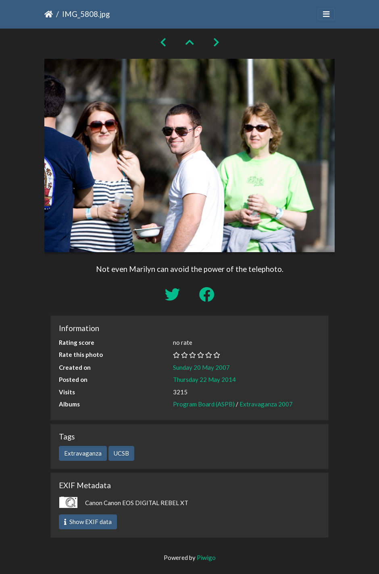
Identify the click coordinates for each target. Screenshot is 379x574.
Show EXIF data (88, 521)
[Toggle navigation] (326, 14)
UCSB (121, 453)
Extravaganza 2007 (266, 404)
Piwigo (206, 557)
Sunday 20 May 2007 (201, 367)
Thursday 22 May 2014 (204, 379)
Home (48, 14)
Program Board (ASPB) (204, 404)
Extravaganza (83, 453)
